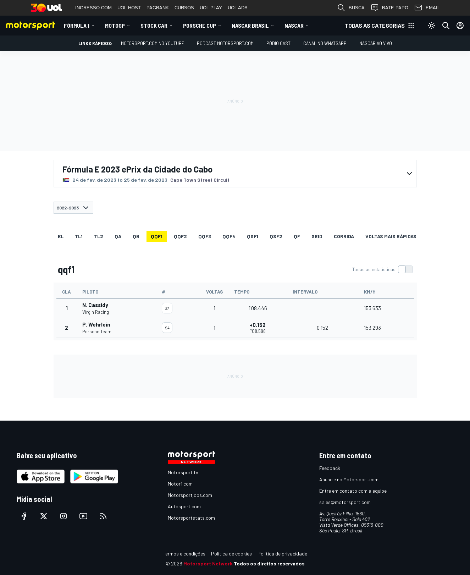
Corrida (344, 236)
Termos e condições (184, 554)
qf (297, 236)
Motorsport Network (208, 563)
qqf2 (180, 236)
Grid (316, 236)
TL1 (79, 236)
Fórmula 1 (76, 25)
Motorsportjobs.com (190, 495)
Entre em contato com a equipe (353, 491)
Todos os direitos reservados (269, 563)
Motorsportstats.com (191, 518)
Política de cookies (231, 554)
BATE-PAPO (389, 8)
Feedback (329, 468)
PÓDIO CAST (278, 43)
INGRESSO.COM (93, 7)
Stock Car (153, 25)
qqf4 (229, 236)
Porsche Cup (199, 25)
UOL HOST (129, 7)
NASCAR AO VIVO (375, 43)
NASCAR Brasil (250, 25)
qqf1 (156, 236)
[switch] (382, 269)
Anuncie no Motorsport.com (348, 479)
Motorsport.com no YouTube (152, 43)
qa (118, 236)
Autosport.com (184, 506)
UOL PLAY (211, 7)
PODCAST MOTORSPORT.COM (225, 43)
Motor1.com (180, 484)
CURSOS (184, 7)
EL (60, 236)
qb (136, 236)
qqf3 (204, 236)
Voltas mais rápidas (390, 236)
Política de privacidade (282, 554)
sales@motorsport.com (345, 502)
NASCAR (294, 25)
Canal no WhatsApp (325, 43)
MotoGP (115, 25)
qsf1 (252, 236)
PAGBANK (157, 7)
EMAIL (427, 8)
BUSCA (351, 8)
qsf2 (276, 236)
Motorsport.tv (183, 472)
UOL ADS (238, 7)
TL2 (98, 236)
